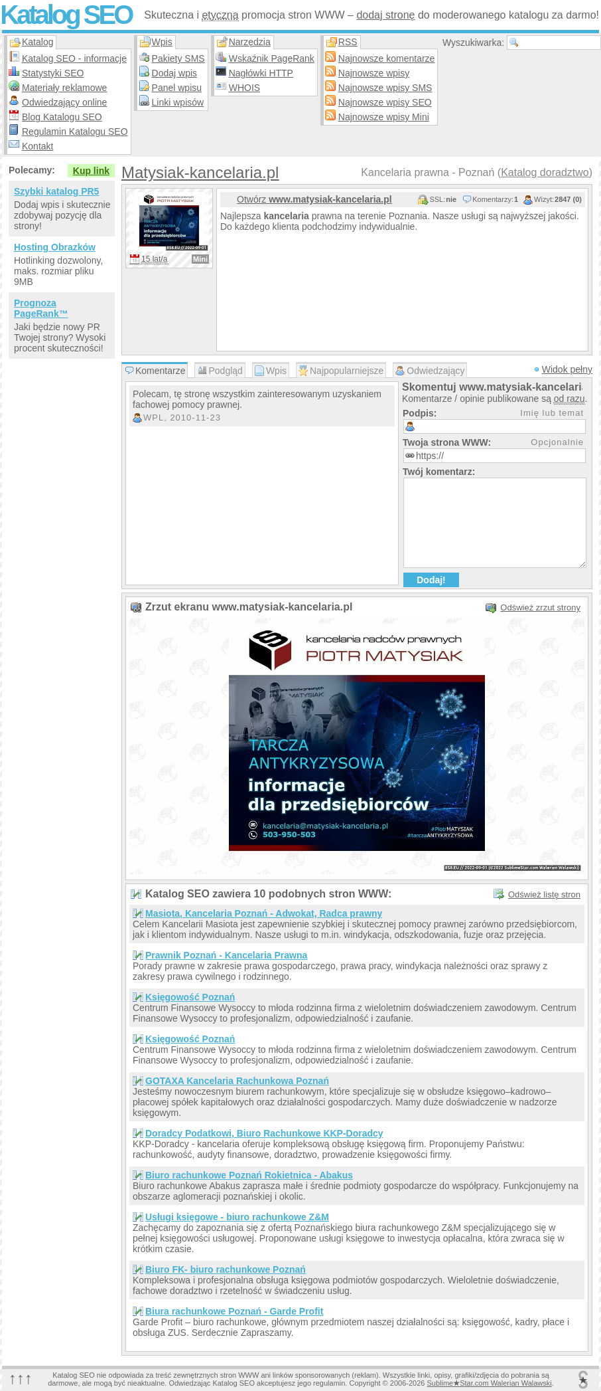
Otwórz (314, 199)
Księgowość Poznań (190, 997)
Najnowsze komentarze (386, 58)
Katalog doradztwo (545, 172)
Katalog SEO (65, 14)
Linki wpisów (178, 102)
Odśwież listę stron (544, 894)
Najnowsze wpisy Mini (383, 117)
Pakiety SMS (178, 58)
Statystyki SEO (53, 73)
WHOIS (244, 87)
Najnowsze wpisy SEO (385, 102)
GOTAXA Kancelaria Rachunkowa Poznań (237, 1080)
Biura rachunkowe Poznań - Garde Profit (234, 1311)
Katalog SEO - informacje (74, 58)
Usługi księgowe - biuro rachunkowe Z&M (237, 1217)
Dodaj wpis (174, 73)
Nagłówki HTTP (261, 73)
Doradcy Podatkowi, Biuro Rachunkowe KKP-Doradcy (264, 1133)
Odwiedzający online (64, 102)
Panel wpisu (177, 87)
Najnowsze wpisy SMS (385, 87)
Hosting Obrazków (55, 247)
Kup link (91, 170)
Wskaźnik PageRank (271, 58)
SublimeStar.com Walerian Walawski (489, 1383)
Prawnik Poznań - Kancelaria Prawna (226, 955)
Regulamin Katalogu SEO (75, 131)
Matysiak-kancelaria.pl (200, 172)
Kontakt (37, 146)
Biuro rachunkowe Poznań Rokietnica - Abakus (249, 1175)
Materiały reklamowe (64, 87)
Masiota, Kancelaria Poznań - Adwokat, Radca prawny (263, 913)
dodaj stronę (385, 15)
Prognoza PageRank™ (41, 308)
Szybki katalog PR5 (56, 191)
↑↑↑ (21, 1378)
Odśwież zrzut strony (540, 607)
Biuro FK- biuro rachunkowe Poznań (225, 1269)
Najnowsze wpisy (373, 73)
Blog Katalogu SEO (62, 117)
